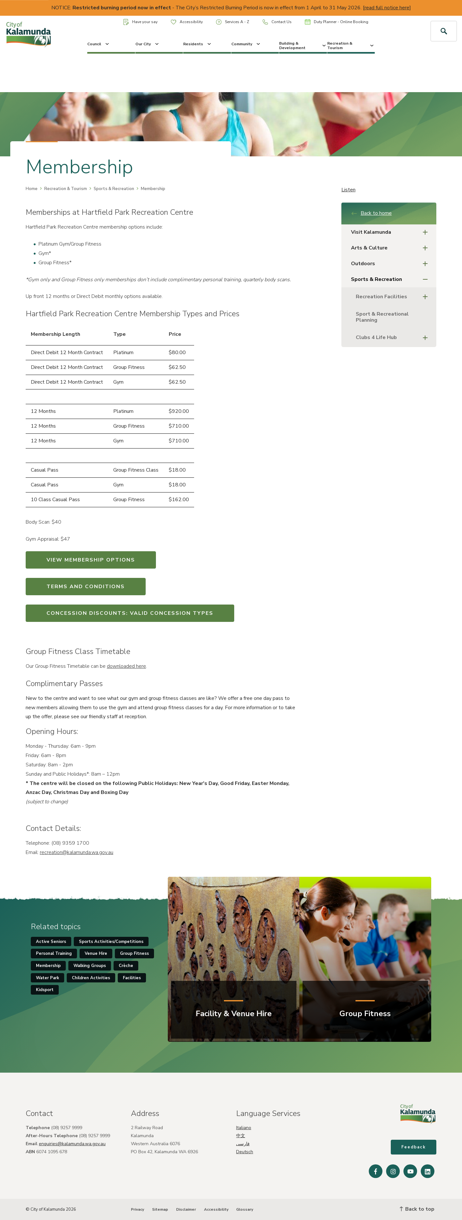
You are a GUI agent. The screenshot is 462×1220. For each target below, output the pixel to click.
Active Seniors (51, 942)
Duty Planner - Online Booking (336, 22)
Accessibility (187, 21)
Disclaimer (186, 1209)
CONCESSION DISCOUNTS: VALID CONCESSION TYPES (130, 613)
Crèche (126, 966)
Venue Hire (96, 953)
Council (98, 44)
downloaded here (126, 666)
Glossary (244, 1209)
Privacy (137, 1209)
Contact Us (277, 22)
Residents (197, 44)
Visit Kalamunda (391, 232)
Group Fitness (134, 953)
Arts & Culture (391, 248)
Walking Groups (89, 966)
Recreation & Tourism (351, 45)
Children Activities (91, 978)
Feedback (413, 1147)
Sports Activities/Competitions (111, 942)
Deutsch (244, 1152)
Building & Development (303, 45)
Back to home (371, 213)
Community (246, 44)
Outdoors (391, 263)
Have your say (140, 22)
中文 (240, 1136)
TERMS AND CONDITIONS (86, 586)
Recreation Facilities (394, 297)
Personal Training (54, 953)
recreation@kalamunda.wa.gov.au (76, 852)
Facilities (132, 978)
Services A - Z (232, 22)
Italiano (243, 1128)
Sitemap (160, 1209)
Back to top (417, 1209)
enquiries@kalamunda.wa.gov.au (72, 1144)
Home (32, 189)
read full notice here (386, 7)
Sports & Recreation (114, 189)
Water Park (47, 978)
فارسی (243, 1144)
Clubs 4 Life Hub (394, 337)
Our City (147, 44)
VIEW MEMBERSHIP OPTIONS (91, 559)
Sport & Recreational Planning (382, 317)
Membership (48, 966)
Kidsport (45, 990)
